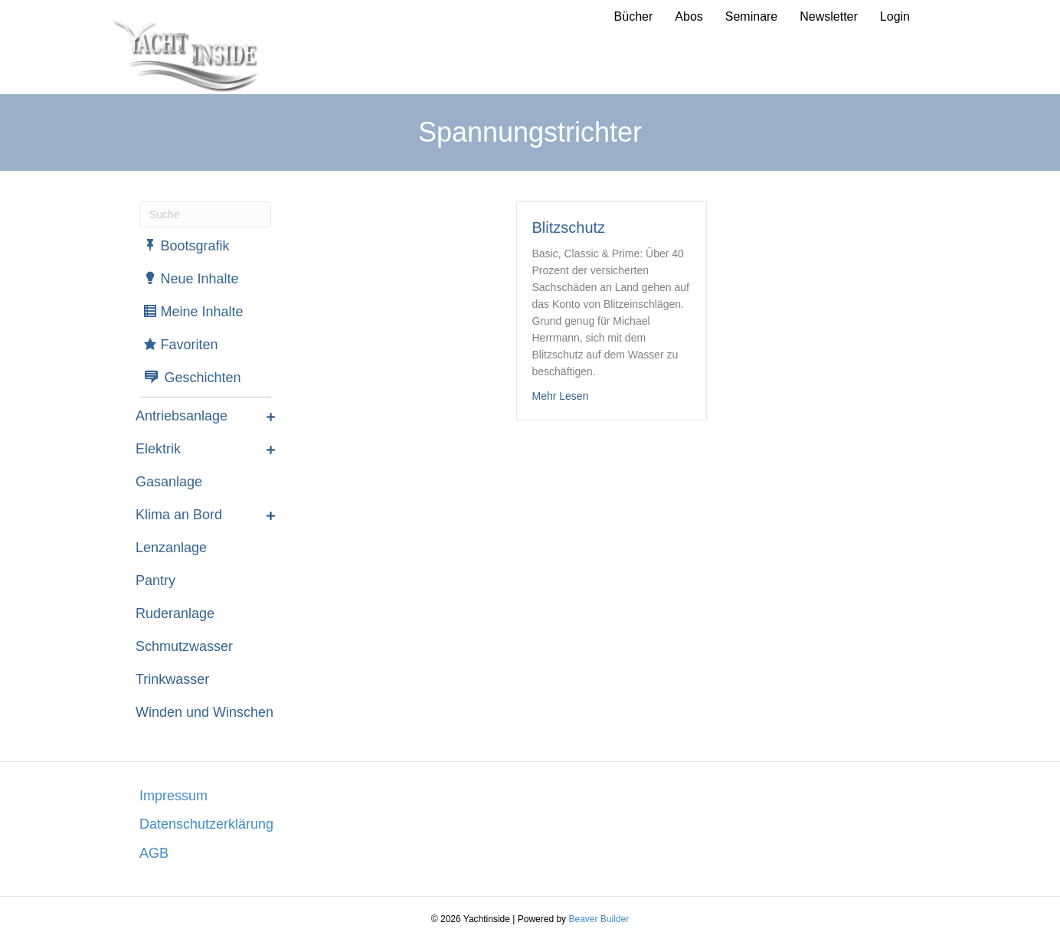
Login (895, 16)
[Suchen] (205, 214)
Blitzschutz (569, 227)
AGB (153, 853)
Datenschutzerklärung (206, 824)
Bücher (633, 16)
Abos (688, 16)
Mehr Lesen (560, 395)
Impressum (173, 795)
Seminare (751, 16)
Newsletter (829, 16)
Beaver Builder (598, 919)
